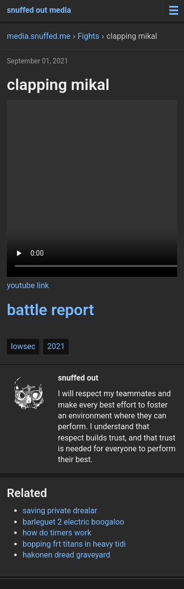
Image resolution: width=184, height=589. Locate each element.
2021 (56, 346)
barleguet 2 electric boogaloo (73, 522)
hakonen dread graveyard (66, 555)
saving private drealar (60, 510)
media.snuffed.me (38, 36)
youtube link (28, 285)
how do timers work (57, 532)
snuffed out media (39, 10)
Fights (88, 36)
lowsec (23, 346)
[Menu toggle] (173, 10)
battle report (50, 309)
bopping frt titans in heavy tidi (74, 544)
